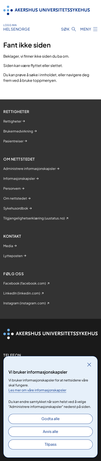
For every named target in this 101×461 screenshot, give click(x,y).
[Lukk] (89, 364)
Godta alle (50, 418)
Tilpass (51, 444)
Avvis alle (50, 431)
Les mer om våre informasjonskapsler (37, 390)
